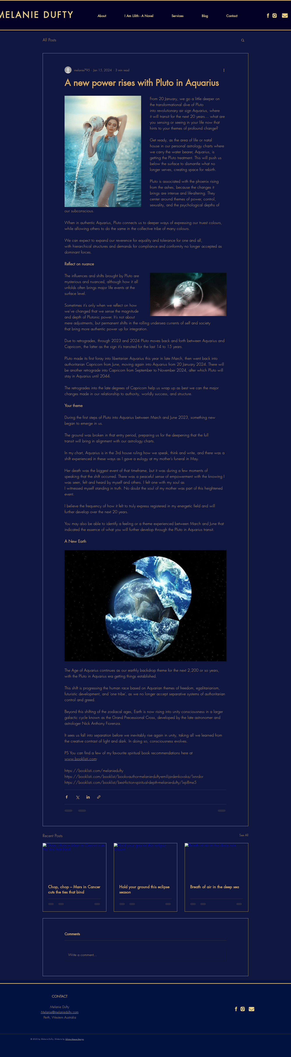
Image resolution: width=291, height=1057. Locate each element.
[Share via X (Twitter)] (77, 797)
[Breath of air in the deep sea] (216, 861)
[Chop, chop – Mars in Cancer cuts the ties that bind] (74, 861)
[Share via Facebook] (67, 797)
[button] (243, 40)
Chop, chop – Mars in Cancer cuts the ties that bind (74, 889)
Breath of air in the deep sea (214, 886)
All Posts (49, 39)
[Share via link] (99, 797)
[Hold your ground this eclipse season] (145, 861)
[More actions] (223, 70)
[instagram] (274, 15)
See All (243, 835)
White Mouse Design (74, 1039)
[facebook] (268, 15)
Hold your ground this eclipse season (144, 889)
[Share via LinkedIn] (88, 797)
